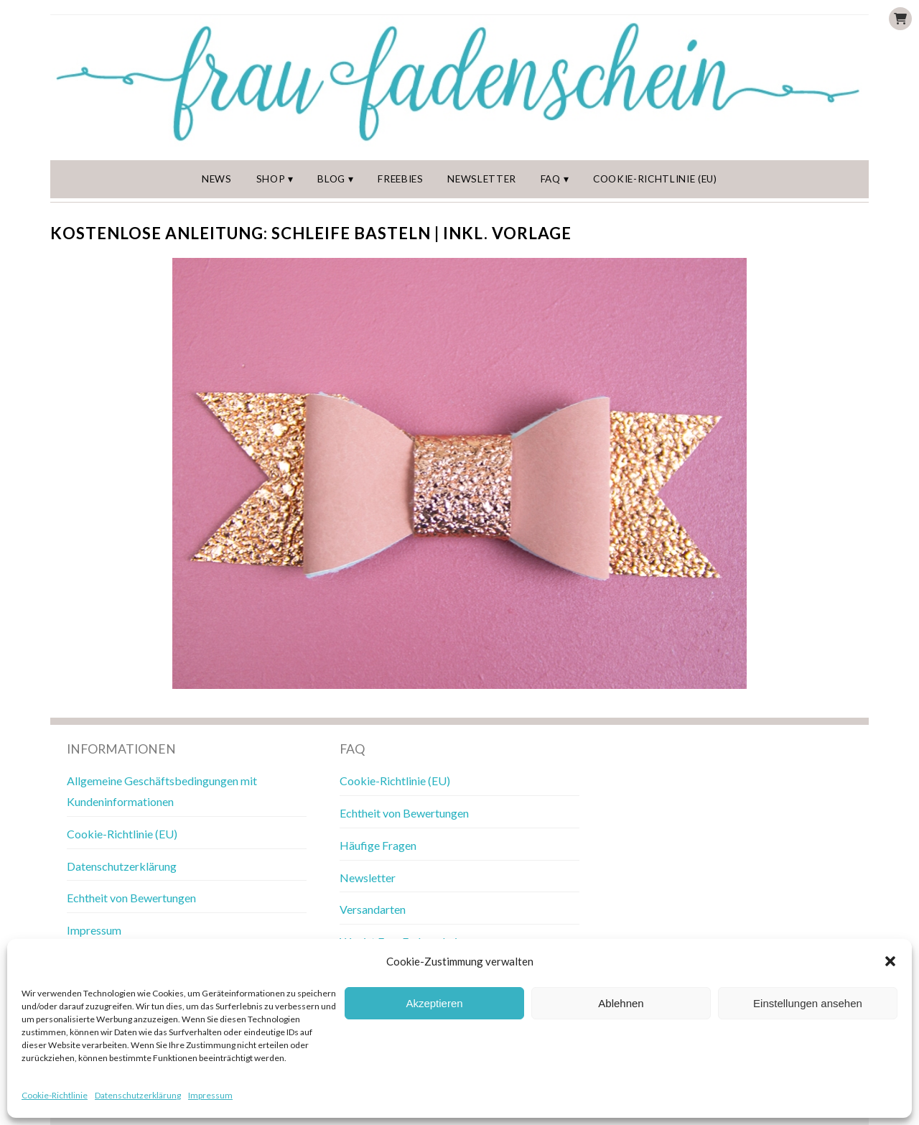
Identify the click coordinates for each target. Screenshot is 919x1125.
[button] (890, 961)
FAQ (551, 179)
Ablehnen (620, 1003)
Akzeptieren (434, 1003)
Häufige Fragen (378, 845)
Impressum (210, 1095)
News (217, 179)
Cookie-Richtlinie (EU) (655, 179)
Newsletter (481, 179)
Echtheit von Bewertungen (131, 897)
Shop (271, 179)
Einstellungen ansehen (807, 1003)
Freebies (400, 179)
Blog (331, 179)
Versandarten (373, 909)
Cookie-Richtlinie (55, 1095)
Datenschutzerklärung (138, 1095)
